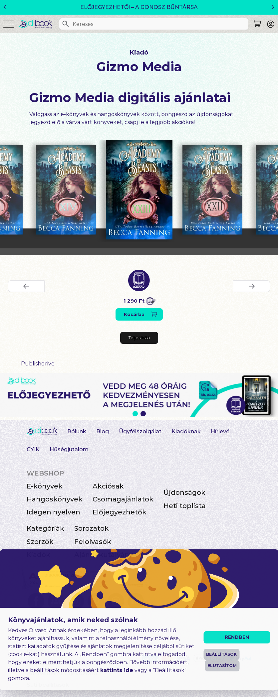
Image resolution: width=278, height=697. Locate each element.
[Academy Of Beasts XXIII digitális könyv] (139, 189)
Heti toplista (184, 506)
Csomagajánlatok (123, 499)
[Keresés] (65, 24)
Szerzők (40, 542)
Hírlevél (221, 431)
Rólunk (76, 431)
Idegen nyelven (53, 512)
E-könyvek (45, 486)
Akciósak (108, 486)
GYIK (33, 449)
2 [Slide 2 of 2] (143, 413)
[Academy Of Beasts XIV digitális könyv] (66, 189)
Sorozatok (91, 528)
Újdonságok (184, 492)
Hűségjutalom (69, 449)
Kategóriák (45, 528)
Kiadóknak (186, 431)
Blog (102, 431)
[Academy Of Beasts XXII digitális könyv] (212, 189)
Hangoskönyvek (55, 499)
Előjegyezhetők (119, 512)
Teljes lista (139, 337)
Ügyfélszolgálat (140, 431)
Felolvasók (92, 542)
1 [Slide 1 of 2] (135, 413)
